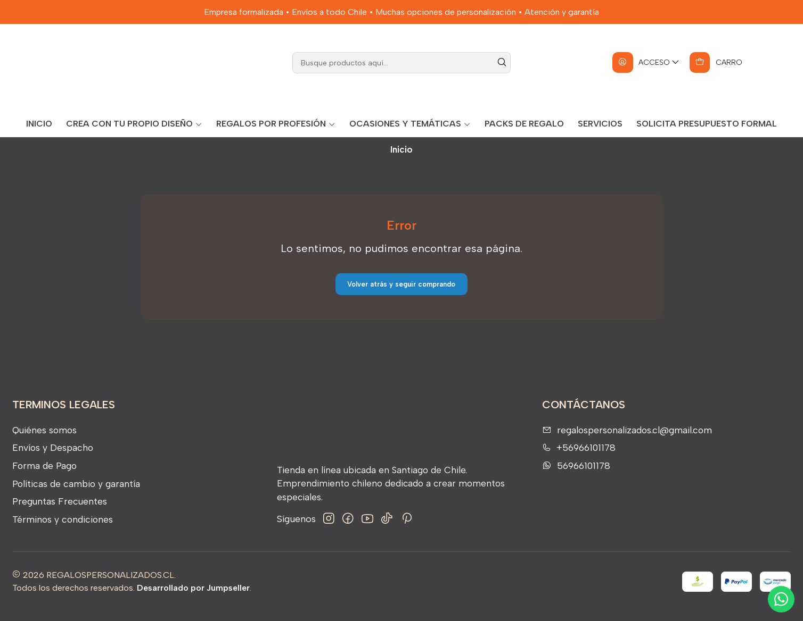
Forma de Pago (44, 474)
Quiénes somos (44, 438)
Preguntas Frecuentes (59, 510)
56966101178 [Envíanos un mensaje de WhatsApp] (576, 474)
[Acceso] (646, 71)
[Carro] (716, 71)
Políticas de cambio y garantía (76, 492)
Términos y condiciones (62, 528)
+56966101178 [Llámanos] (579, 457)
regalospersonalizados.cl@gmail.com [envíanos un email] (627, 438)
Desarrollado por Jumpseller (193, 597)
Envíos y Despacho (52, 457)
